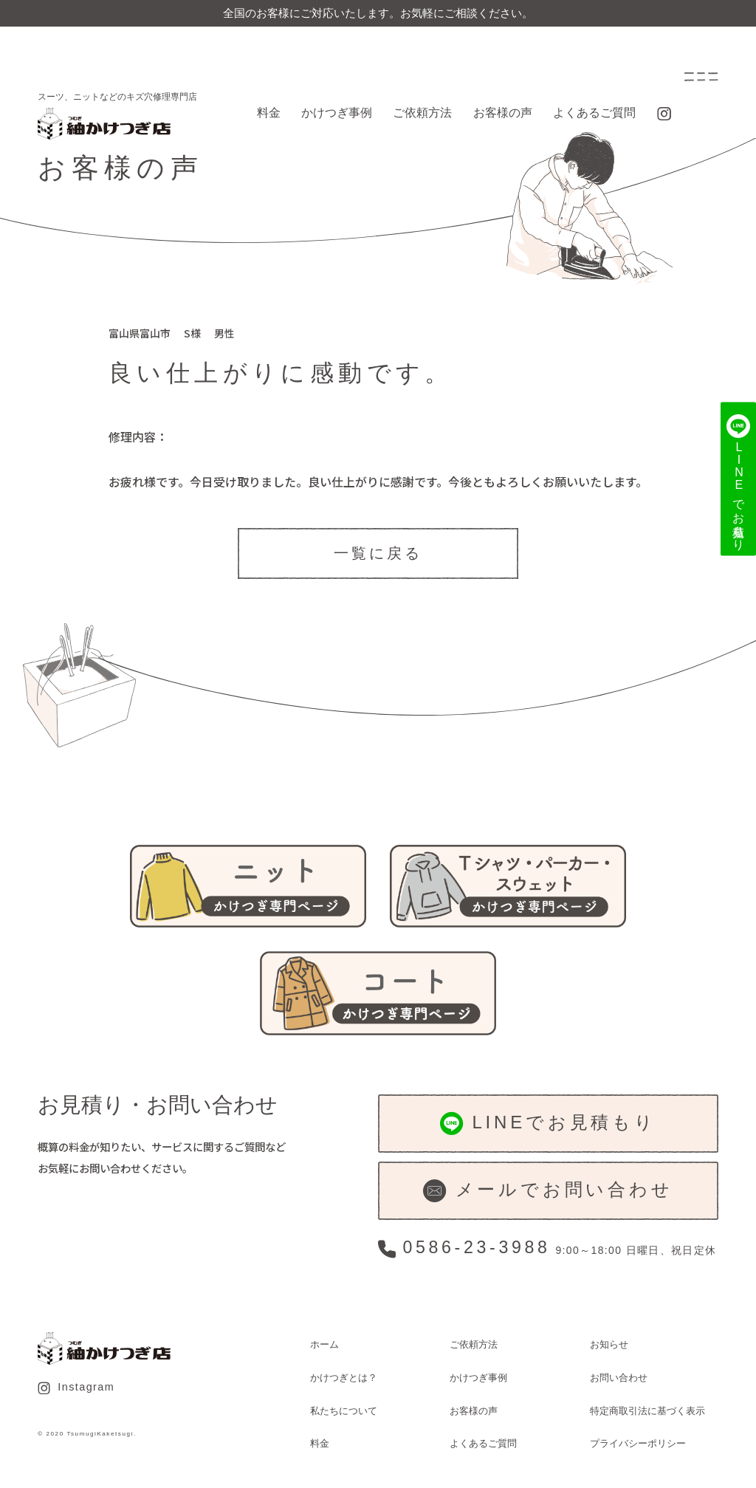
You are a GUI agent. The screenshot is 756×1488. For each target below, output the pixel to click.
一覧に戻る (378, 553)
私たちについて (343, 1410)
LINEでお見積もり (548, 1123)
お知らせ (609, 1344)
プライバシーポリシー (638, 1443)
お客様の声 (502, 112)
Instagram (76, 1387)
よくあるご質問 (594, 112)
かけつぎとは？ (343, 1377)
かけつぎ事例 (336, 112)
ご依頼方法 (422, 112)
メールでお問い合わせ (548, 1190)
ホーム (324, 1344)
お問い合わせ (618, 1377)
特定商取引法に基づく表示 (647, 1410)
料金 (269, 112)
